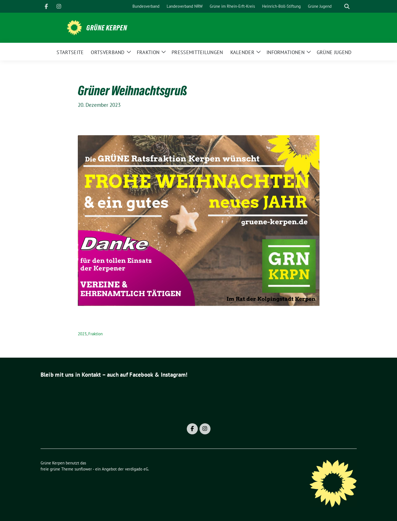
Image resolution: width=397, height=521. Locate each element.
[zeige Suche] (347, 6)
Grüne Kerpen (106, 28)
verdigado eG (136, 469)
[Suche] (339, 6)
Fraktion (95, 333)
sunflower (83, 469)
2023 (82, 333)
